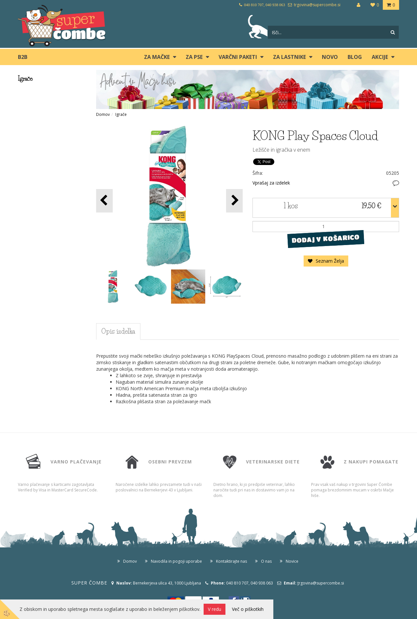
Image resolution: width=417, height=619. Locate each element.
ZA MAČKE (157, 57)
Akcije (380, 57)
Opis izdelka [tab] (118, 331)
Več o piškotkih (248, 609)
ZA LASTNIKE (289, 57)
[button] (234, 200)
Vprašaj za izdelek (271, 183)
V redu (214, 609)
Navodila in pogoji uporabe (176, 561)
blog (355, 57)
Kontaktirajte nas (231, 561)
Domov (103, 114)
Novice (292, 561)
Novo (330, 57)
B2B (22, 57)
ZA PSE (194, 57)
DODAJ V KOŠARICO (326, 238)
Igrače (121, 114)
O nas (266, 561)
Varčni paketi (238, 57)
